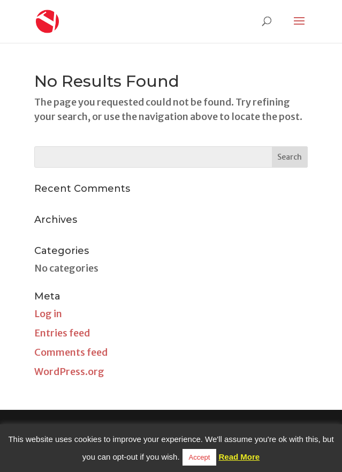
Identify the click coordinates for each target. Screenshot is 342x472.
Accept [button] (199, 457)
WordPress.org (69, 371)
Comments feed (71, 352)
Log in (48, 314)
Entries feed (62, 333)
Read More (239, 456)
